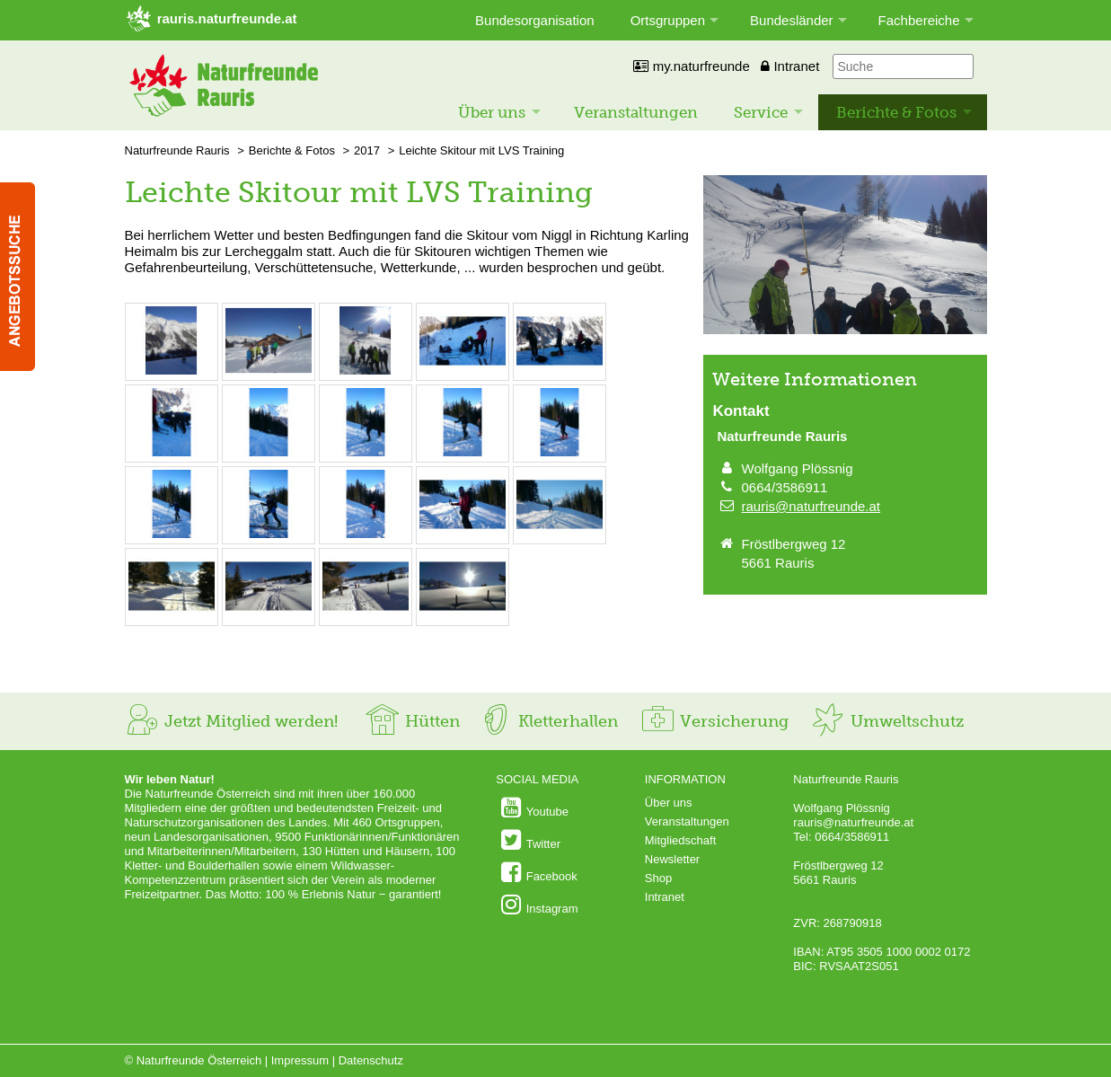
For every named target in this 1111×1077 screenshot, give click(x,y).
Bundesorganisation (535, 20)
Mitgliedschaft (680, 840)
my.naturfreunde (691, 66)
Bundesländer (791, 20)
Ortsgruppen (667, 20)
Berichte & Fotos (896, 112)
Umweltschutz (887, 721)
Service (761, 112)
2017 (367, 150)
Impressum (300, 1060)
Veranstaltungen (636, 112)
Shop (658, 878)
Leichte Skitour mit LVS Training (481, 150)
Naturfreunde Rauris (177, 150)
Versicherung (714, 721)
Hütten (412, 721)
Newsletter (672, 859)
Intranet (790, 66)
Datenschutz (371, 1060)
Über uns (491, 112)
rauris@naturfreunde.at (811, 506)
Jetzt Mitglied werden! (231, 721)
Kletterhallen (548, 721)
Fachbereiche (919, 20)
